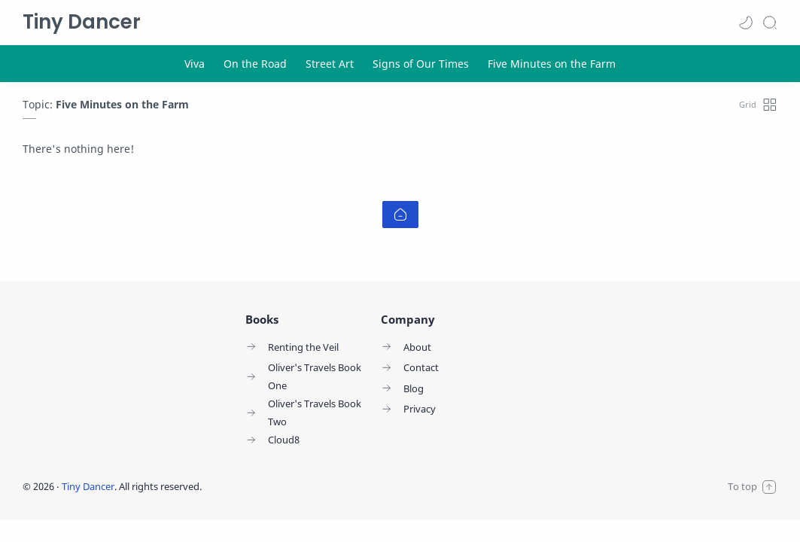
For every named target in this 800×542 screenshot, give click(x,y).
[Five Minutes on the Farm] (552, 63)
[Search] (769, 22)
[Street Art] (330, 63)
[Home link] (400, 214)
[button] (745, 22)
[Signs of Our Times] (421, 63)
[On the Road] (255, 63)
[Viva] (194, 63)
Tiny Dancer (82, 21)
